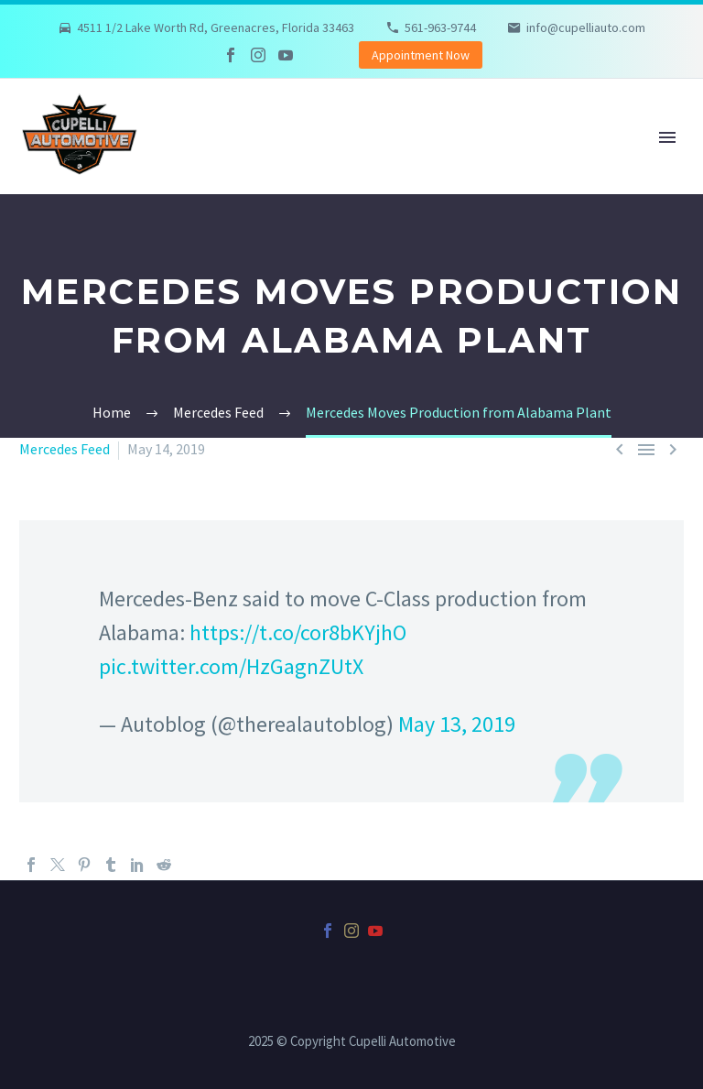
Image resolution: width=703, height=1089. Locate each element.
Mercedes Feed (64, 449)
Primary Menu (667, 137)
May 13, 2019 (456, 724)
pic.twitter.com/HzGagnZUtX (231, 666)
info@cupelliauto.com (585, 27)
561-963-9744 (440, 27)
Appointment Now (421, 55)
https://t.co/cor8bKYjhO (297, 632)
